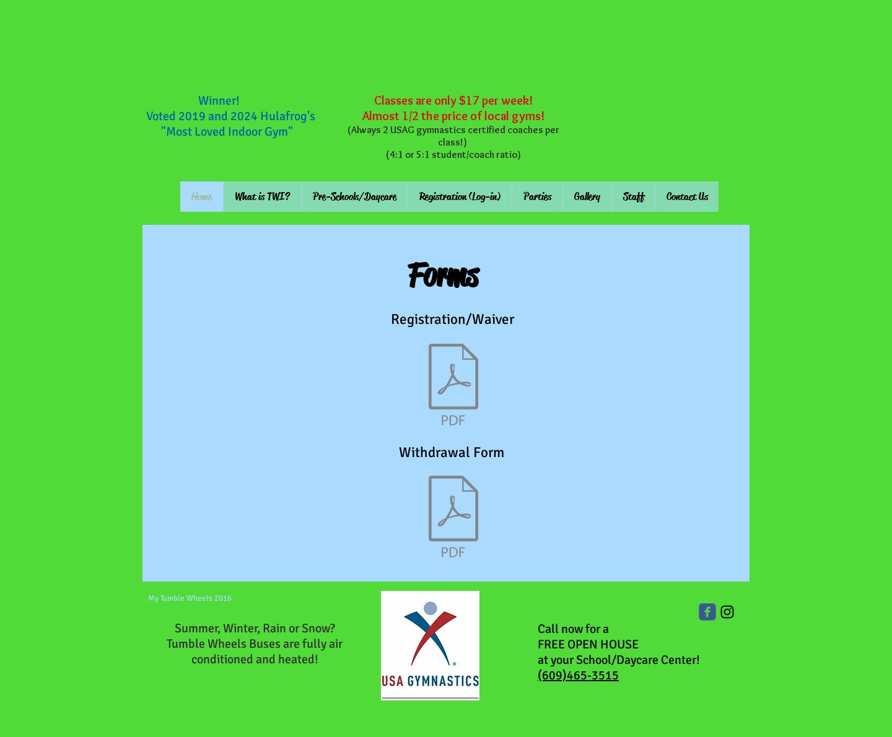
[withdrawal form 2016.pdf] (453, 518)
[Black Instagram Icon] (727, 612)
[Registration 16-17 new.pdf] (453, 386)
